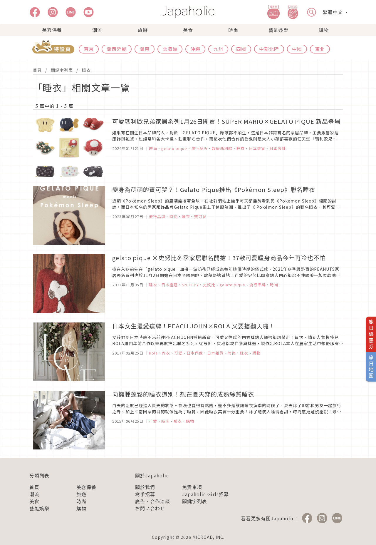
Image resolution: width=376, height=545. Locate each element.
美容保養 (52, 30)
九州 (218, 48)
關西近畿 (117, 48)
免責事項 (192, 487)
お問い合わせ (150, 508)
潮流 (97, 30)
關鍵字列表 (62, 70)
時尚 (233, 30)
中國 (297, 48)
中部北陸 (269, 48)
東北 (320, 48)
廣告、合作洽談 (152, 501)
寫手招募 (145, 494)
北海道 (169, 48)
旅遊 (143, 30)
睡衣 (86, 70)
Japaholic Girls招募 (205, 494)
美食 (188, 30)
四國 (241, 48)
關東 (145, 48)
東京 (89, 48)
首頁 (37, 70)
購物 (324, 30)
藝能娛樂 (278, 30)
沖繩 (195, 48)
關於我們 (145, 487)
